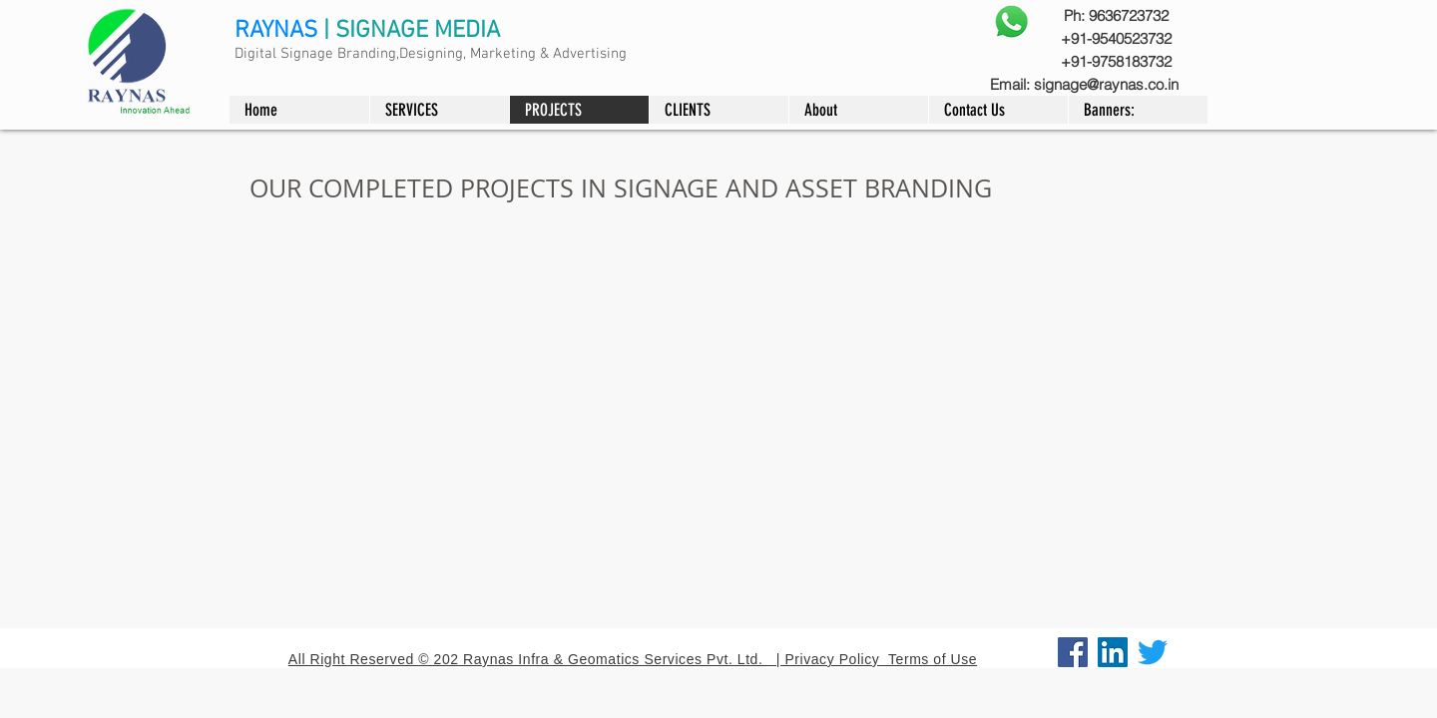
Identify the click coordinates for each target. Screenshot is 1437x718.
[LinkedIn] (1113, 652)
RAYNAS (276, 31)
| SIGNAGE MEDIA (411, 31)
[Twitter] (1153, 652)
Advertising (590, 54)
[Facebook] (1073, 652)
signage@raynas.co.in (1106, 84)
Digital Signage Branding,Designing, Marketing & (394, 54)
